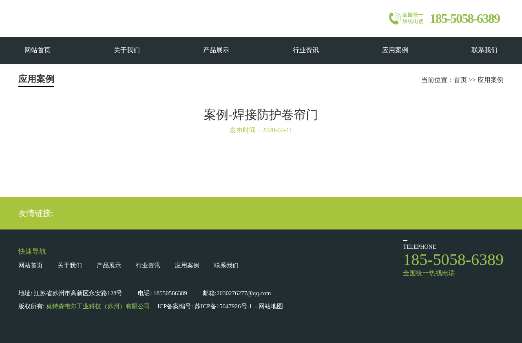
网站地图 (271, 306)
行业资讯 (148, 265)
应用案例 (491, 79)
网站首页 (30, 265)
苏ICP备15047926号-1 (223, 306)
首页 (460, 79)
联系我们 (226, 265)
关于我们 (70, 265)
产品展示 (109, 265)
